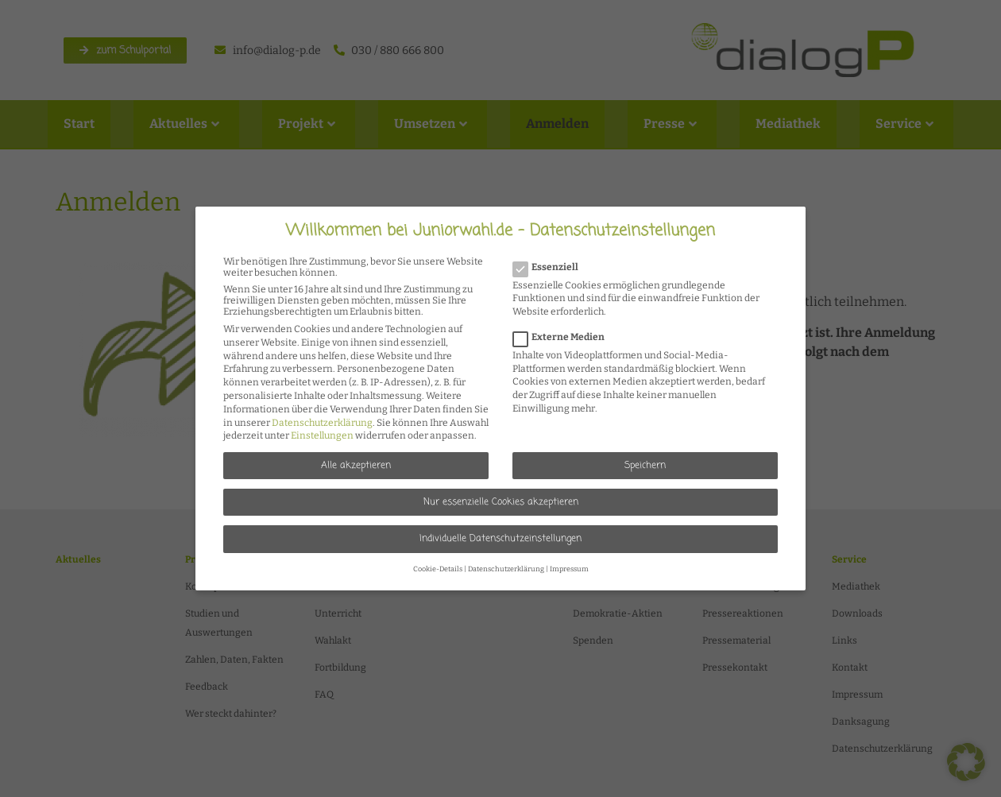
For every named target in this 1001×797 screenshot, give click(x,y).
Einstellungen (322, 435)
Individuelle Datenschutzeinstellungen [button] (500, 539)
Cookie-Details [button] (437, 569)
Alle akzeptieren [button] (356, 465)
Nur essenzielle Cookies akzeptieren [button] (500, 502)
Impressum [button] (569, 569)
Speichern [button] (645, 465)
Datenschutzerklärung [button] (506, 569)
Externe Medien (563, 336)
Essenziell (550, 267)
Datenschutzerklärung (322, 422)
